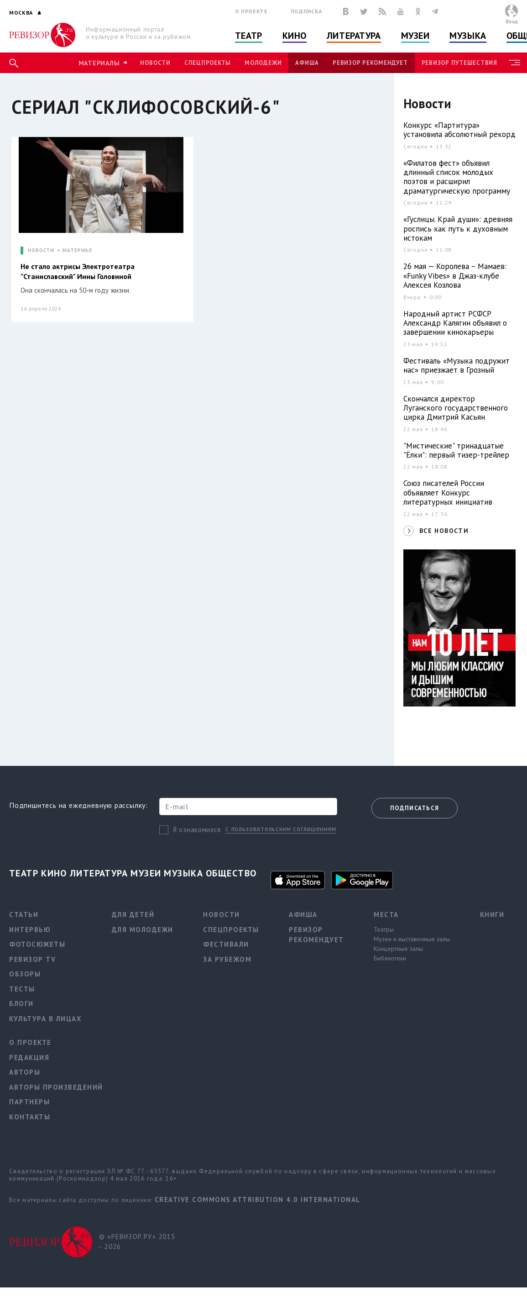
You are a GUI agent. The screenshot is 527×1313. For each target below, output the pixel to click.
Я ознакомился (197, 829)
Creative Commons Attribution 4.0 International (257, 1199)
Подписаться (414, 808)
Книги (492, 914)
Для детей (133, 914)
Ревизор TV (32, 959)
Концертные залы (398, 948)
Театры (384, 929)
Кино (294, 36)
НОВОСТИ (41, 250)
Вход (512, 21)
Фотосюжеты (37, 944)
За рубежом (227, 959)
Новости (155, 63)
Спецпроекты (207, 63)
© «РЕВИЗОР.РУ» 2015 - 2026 (137, 1241)
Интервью (30, 929)
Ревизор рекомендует (370, 63)
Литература (354, 36)
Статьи (23, 914)
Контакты (29, 1117)
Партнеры (29, 1101)
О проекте (251, 11)
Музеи (415, 36)
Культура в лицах (45, 1018)
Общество (231, 873)
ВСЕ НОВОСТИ (444, 531)
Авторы (24, 1072)
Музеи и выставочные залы (412, 939)
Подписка (306, 11)
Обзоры (25, 974)
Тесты (22, 989)
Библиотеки (390, 958)
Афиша (307, 63)
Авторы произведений (56, 1087)
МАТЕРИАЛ (77, 250)
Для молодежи (142, 929)
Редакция (29, 1057)
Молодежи (263, 63)
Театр (248, 36)
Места (386, 914)
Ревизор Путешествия (459, 63)
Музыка (467, 36)
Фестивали (226, 944)
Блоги (21, 1003)
